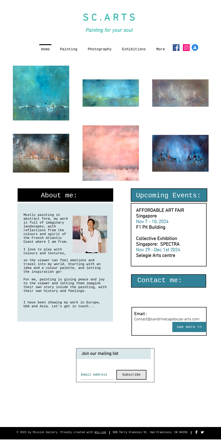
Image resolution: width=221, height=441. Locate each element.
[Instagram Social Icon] (186, 47)
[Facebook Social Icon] (176, 47)
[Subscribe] (131, 375)
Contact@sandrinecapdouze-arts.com (166, 319)
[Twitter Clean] (202, 432)
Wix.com (100, 432)
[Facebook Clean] (196, 432)
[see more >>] (189, 327)
